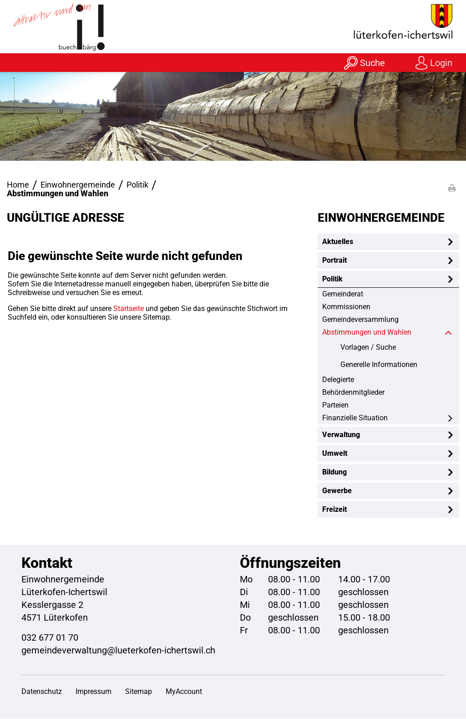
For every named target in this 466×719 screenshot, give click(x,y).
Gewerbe (337, 491)
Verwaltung (341, 435)
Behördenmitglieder (353, 392)
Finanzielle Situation (355, 418)
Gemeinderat (342, 294)
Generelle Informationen (378, 365)
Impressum (93, 692)
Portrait (334, 260)
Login (441, 62)
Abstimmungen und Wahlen (388, 332)
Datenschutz (41, 692)
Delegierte (338, 380)
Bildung (334, 472)
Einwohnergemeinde (381, 218)
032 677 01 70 (49, 637)
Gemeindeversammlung (360, 320)
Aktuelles (337, 242)
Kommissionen (346, 307)
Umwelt (334, 453)
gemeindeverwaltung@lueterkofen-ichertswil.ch (118, 650)
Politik (332, 279)
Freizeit (334, 509)
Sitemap (138, 692)
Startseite (128, 309)
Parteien (335, 405)
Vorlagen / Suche (368, 347)
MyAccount (184, 692)
